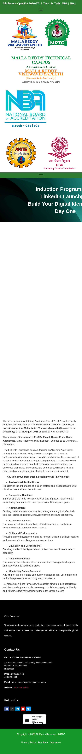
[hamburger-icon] (41, 175)
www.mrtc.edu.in (21, 687)
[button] (41, 9)
